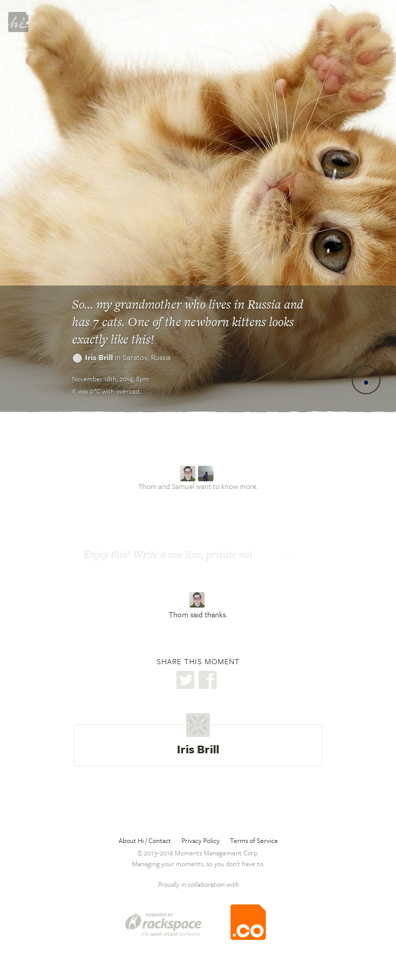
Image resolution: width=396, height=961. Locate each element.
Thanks (286, 555)
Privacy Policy (201, 840)
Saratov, (147, 357)
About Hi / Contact (145, 840)
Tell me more (197, 448)
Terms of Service (254, 840)
